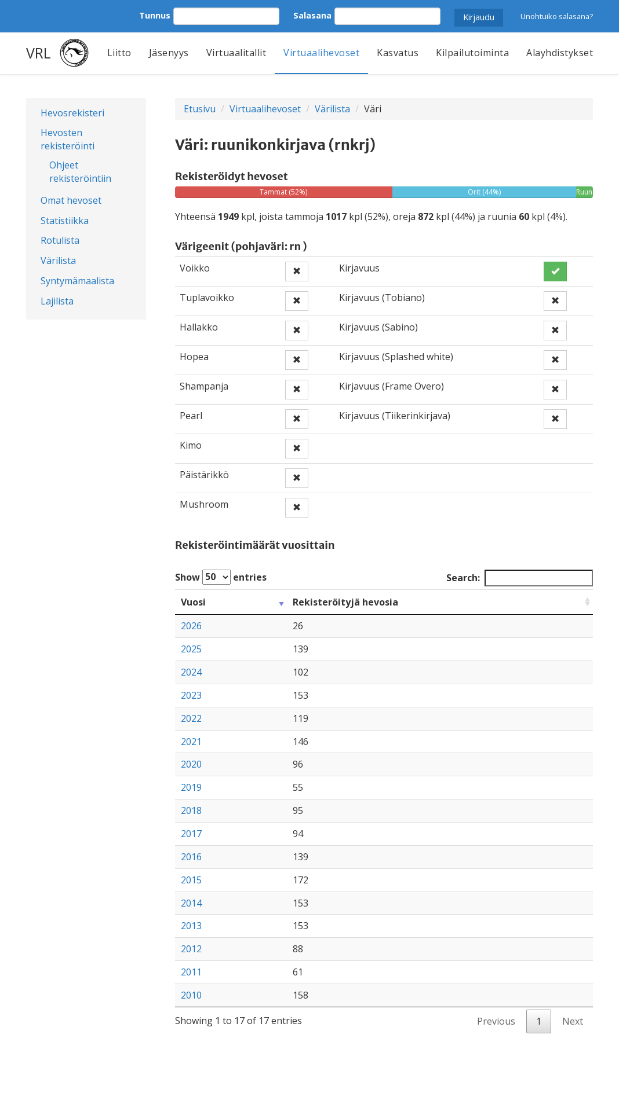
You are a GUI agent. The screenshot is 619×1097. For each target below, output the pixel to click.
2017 (191, 833)
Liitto (119, 52)
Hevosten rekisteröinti (67, 139)
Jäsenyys (169, 52)
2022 (191, 718)
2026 (191, 625)
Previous (496, 1021)
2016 (191, 856)
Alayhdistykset (559, 52)
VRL (38, 53)
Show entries (221, 577)
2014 (191, 903)
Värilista (58, 260)
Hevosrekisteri (72, 113)
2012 (191, 948)
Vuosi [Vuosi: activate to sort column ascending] (193, 602)
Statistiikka (65, 220)
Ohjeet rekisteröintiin (80, 172)
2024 (191, 672)
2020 (191, 764)
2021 (191, 741)
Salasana (312, 15)
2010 (191, 995)
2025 (191, 649)
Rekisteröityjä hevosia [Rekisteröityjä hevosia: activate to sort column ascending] (345, 602)
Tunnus (154, 15)
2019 (191, 787)
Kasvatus (397, 52)
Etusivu (200, 108)
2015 (191, 880)
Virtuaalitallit (236, 52)
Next (572, 1021)
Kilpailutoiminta (472, 52)
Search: (519, 578)
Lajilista (57, 301)
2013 (191, 925)
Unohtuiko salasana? (556, 16)
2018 (191, 810)
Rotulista (60, 240)
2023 (191, 695)
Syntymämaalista (77, 280)
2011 (191, 972)
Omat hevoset (71, 200)
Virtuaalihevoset (321, 52)
